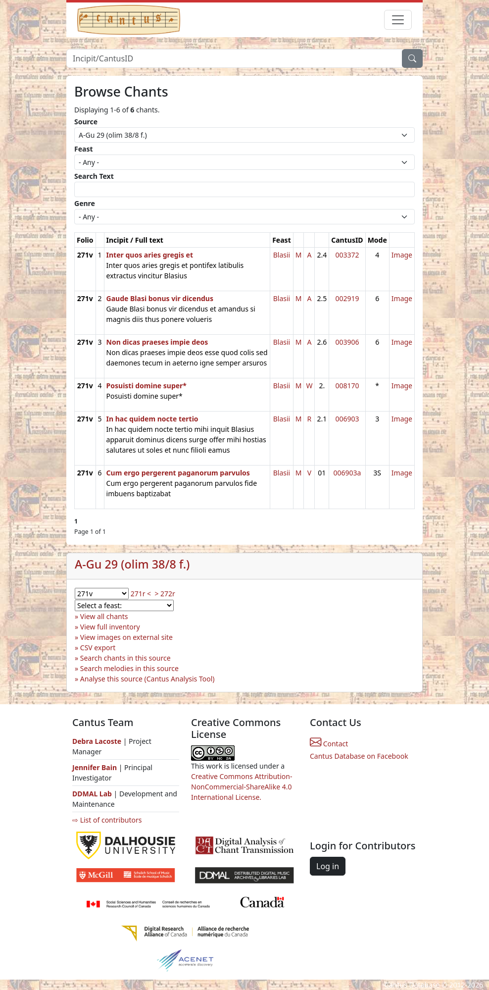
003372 (347, 255)
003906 (347, 342)
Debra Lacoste (96, 741)
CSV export (98, 647)
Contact (329, 743)
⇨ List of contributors (107, 820)
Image (401, 255)
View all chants (104, 616)
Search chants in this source (125, 658)
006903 (347, 418)
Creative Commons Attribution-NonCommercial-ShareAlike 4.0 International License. (241, 787)
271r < (141, 593)
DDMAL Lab (92, 793)
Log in (327, 866)
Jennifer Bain (95, 767)
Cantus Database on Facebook (359, 756)
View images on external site (126, 637)
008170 (347, 385)
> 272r (164, 593)
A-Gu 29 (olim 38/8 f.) (132, 564)
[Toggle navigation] (398, 20)
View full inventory (110, 626)
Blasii (282, 255)
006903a (347, 472)
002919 (347, 298)
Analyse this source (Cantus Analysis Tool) (147, 678)
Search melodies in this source (129, 668)
